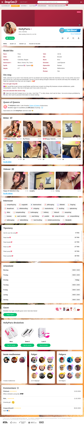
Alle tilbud (32, 5)
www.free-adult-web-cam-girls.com (19, 418)
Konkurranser (42, 5)
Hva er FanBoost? (76, 34)
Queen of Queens (34, 105)
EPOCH (32, 418)
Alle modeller (6, 5)
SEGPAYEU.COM (38, 418)
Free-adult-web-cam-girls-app (57, 5)
